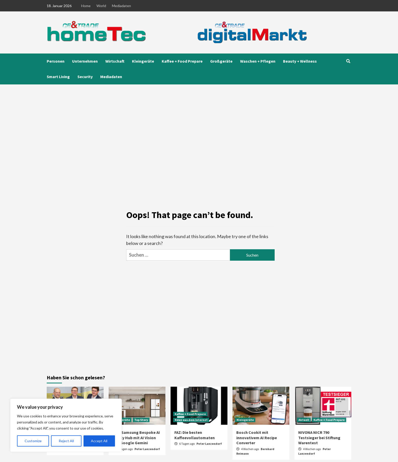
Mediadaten (121, 6)
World (101, 6)
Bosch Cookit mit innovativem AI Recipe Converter (256, 438)
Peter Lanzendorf (147, 449)
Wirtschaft (114, 61)
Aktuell (303, 420)
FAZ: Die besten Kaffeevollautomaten (194, 435)
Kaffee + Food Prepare (182, 61)
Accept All (99, 441)
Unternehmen (85, 61)
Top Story (141, 420)
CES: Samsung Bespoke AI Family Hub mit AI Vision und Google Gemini (136, 438)
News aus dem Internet (191, 420)
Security (85, 76)
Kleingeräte (143, 61)
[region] (66, 425)
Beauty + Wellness (300, 61)
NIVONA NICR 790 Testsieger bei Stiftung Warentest (319, 438)
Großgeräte (221, 61)
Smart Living (58, 76)
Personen (55, 61)
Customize (33, 441)
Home (86, 6)
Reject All (66, 441)
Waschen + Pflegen (257, 61)
